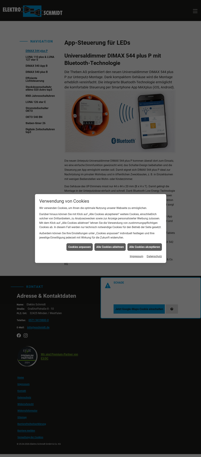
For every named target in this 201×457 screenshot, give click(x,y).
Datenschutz (154, 247)
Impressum (136, 247)
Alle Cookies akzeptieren (144, 237)
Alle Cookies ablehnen (110, 237)
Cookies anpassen (79, 237)
